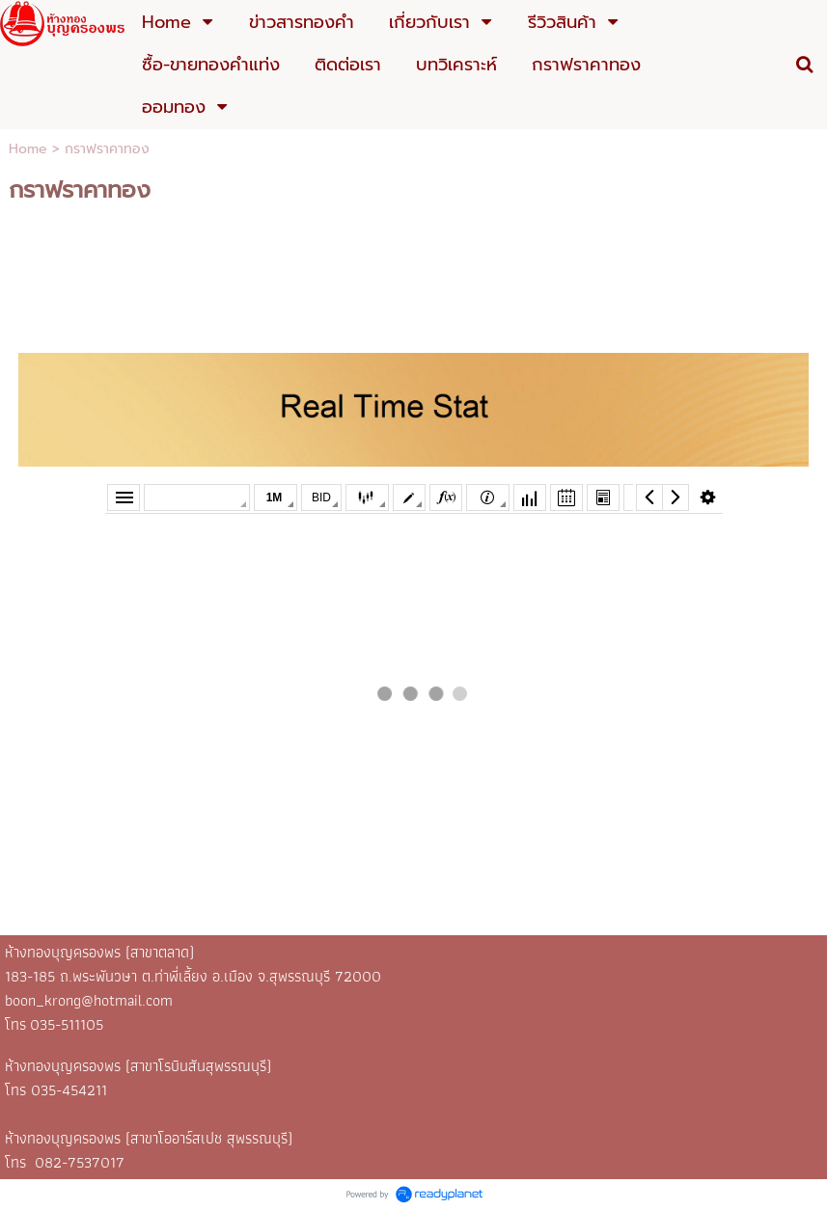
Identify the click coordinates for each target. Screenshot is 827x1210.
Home (28, 149)
